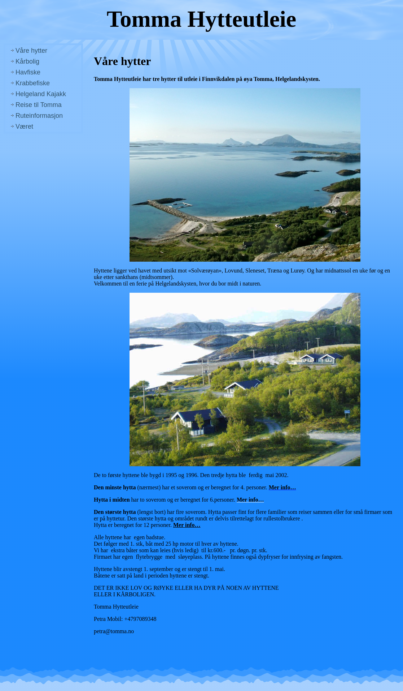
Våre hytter (31, 50)
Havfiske (28, 72)
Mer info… (187, 525)
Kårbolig (27, 61)
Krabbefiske (33, 83)
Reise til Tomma (39, 104)
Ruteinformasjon (39, 115)
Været (24, 126)
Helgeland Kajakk (41, 94)
